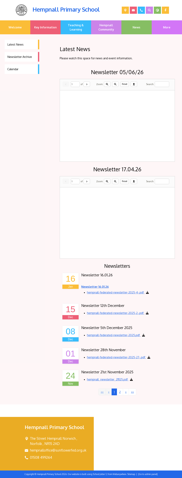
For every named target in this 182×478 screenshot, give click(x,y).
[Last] (132, 392)
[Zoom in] (107, 84)
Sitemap (131, 474)
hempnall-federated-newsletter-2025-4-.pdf (116, 292)
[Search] (162, 84)
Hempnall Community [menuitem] (106, 27)
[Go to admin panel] (148, 474)
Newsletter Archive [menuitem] (19, 57)
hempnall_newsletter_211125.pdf (108, 379)
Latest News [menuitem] (15, 44)
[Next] (87, 84)
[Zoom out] (115, 84)
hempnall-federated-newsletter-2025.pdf (114, 335)
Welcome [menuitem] (15, 27)
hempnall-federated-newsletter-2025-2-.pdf (115, 313)
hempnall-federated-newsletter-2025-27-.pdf (116, 357)
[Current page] (75, 84)
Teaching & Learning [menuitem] (76, 27)
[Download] (134, 84)
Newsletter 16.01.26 (95, 286)
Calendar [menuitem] (12, 69)
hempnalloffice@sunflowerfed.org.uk (58, 450)
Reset (124, 84)
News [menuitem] (136, 27)
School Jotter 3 (100, 474)
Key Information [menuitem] (45, 27)
